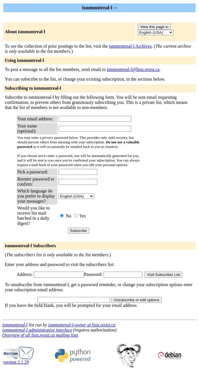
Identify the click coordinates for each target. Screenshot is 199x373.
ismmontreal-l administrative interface (37, 330)
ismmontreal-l (14, 324)
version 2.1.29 (18, 360)
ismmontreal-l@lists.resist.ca (133, 69)
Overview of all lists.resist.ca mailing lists (40, 335)
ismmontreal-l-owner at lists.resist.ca (81, 324)
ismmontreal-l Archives (130, 46)
